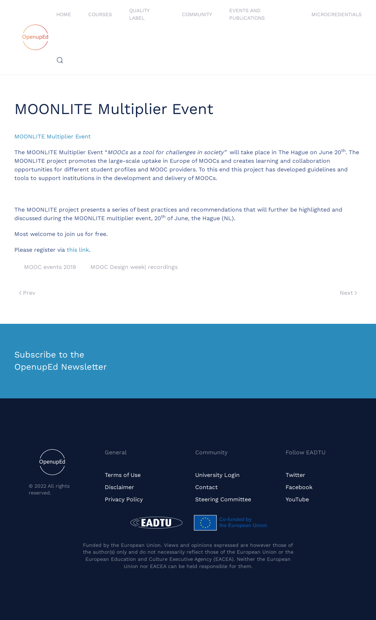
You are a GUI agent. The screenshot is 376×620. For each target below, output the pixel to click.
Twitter (295, 475)
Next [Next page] (348, 292)
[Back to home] (35, 37)
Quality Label (139, 14)
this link (78, 249)
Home (63, 14)
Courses (100, 14)
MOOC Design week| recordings (134, 267)
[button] (60, 60)
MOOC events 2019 (50, 267)
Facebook (299, 487)
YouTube (297, 499)
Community (197, 14)
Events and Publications (247, 14)
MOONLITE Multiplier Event (52, 136)
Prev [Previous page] (27, 292)
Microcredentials (336, 14)
